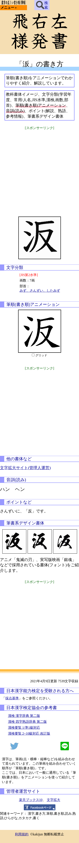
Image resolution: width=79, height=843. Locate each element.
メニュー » (9, 7)
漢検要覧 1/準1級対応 (24, 727)
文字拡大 (53, 800)
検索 (42, 5)
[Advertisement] (39, 170)
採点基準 (12, 698)
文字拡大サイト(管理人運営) (25, 468)
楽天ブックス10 (31, 800)
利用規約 (21, 834)
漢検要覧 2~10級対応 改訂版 (29, 733)
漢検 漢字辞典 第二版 (24, 716)
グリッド (41, 355)
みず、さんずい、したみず (40, 290)
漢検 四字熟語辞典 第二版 (27, 721)
